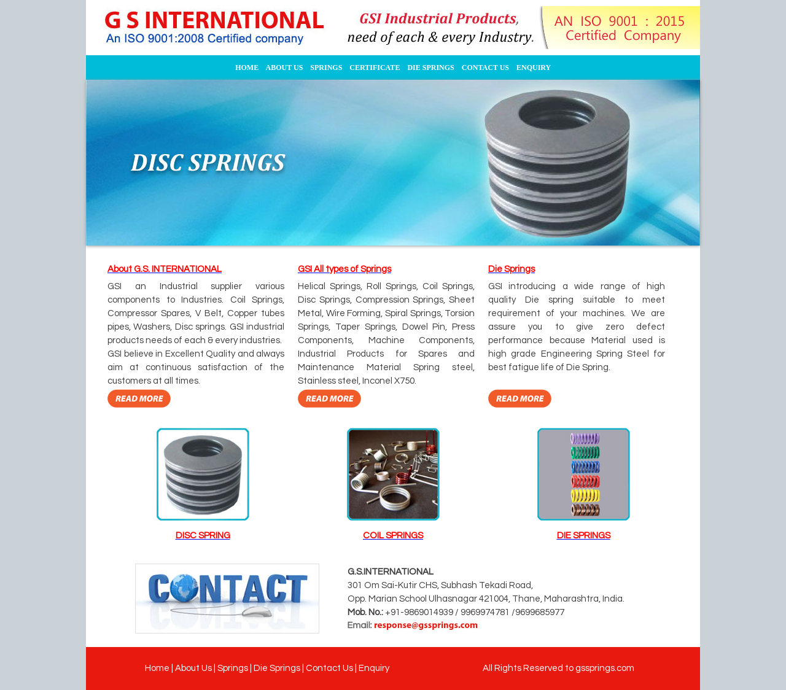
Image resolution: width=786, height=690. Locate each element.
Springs (232, 668)
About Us (193, 668)
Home (157, 668)
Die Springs (277, 668)
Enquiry (374, 668)
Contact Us (329, 668)
